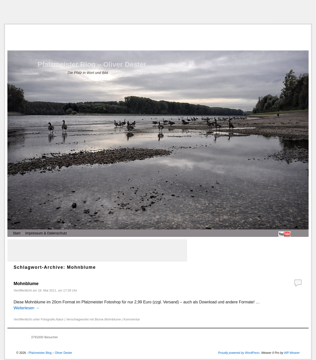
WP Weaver (292, 353)
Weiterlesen (27, 308)
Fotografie (48, 319)
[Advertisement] (158, 12)
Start (16, 233)
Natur (59, 319)
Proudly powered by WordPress (239, 353)
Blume (99, 319)
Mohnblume (26, 283)
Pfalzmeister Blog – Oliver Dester (92, 64)
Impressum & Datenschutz (46, 233)
